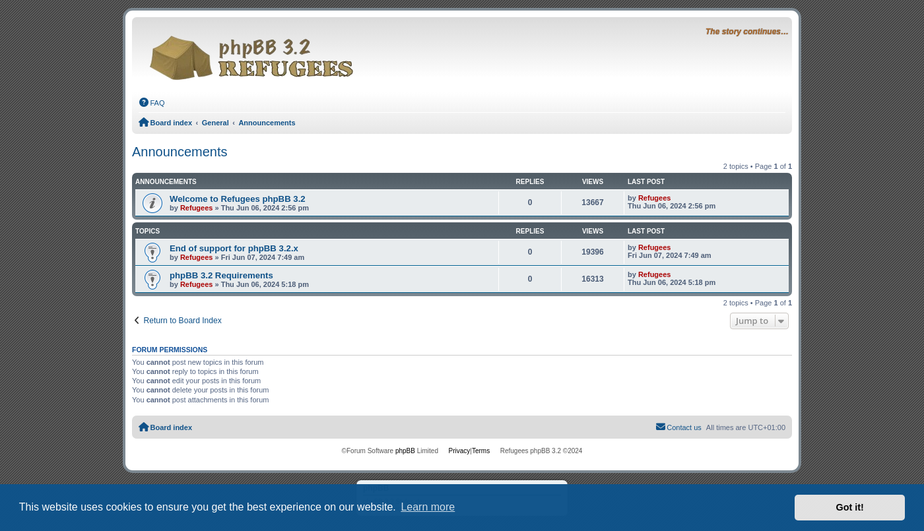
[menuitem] (152, 103)
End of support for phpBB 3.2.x (234, 248)
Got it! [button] (850, 507)
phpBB (405, 450)
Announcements (180, 151)
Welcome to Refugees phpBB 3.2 (238, 199)
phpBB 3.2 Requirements (221, 275)
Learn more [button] (428, 507)
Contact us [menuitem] (678, 426)
